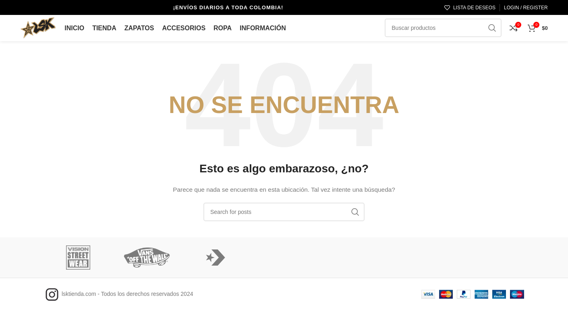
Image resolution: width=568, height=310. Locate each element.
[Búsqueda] (284, 211)
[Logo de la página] (38, 26)
